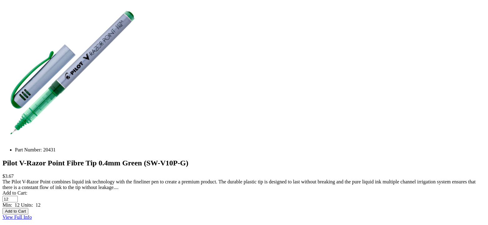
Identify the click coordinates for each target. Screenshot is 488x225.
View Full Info (17, 217)
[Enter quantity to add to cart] (10, 199)
